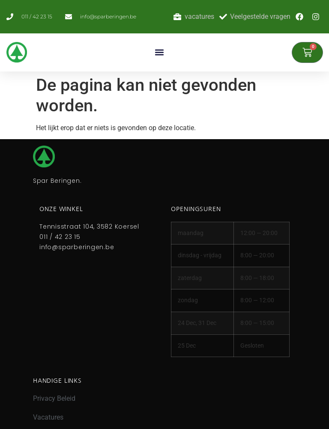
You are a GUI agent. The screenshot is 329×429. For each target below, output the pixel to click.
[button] (159, 52)
